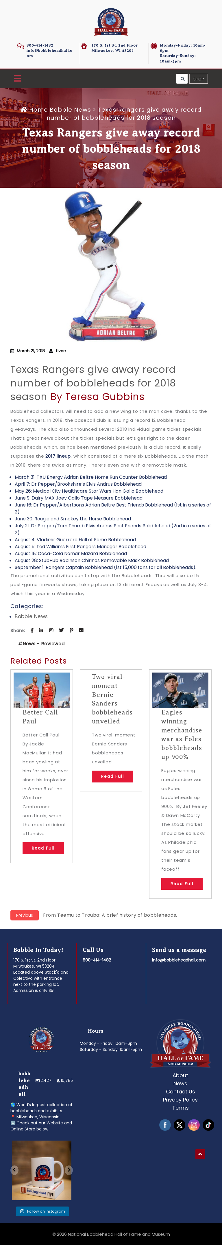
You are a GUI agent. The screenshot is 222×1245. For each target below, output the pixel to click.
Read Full (43, 848)
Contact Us (180, 1091)
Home (35, 110)
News (180, 1083)
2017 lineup (58, 456)
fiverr (61, 351)
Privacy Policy (180, 1099)
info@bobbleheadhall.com (179, 960)
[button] (17, 78)
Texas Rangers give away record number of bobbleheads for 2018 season (93, 383)
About (180, 1075)
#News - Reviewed (41, 643)
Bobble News (70, 110)
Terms (180, 1107)
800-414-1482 (40, 45)
